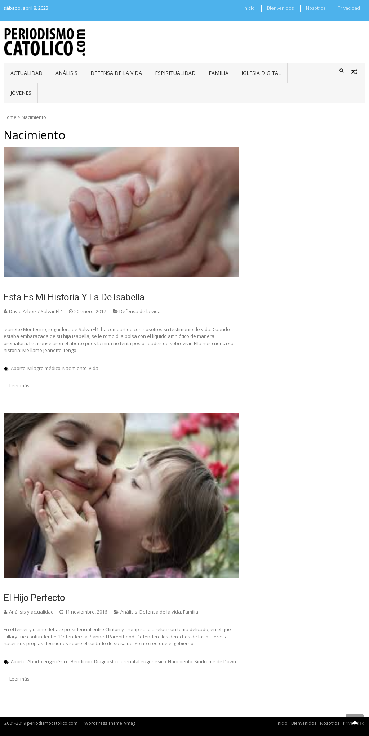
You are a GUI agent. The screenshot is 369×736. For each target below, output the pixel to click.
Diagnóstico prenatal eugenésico (130, 661)
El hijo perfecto (34, 597)
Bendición (81, 661)
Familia (218, 73)
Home (10, 117)
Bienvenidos (280, 8)
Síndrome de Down (215, 661)
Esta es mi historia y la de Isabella (74, 297)
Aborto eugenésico (48, 661)
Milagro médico (44, 368)
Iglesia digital (261, 73)
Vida (93, 368)
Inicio (249, 8)
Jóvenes (20, 92)
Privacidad (349, 8)
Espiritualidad (175, 73)
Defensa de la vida (116, 73)
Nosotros (315, 8)
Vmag (129, 723)
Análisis (66, 73)
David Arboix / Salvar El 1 (36, 311)
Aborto (18, 368)
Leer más (19, 385)
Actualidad (26, 73)
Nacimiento (74, 368)
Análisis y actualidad (31, 611)
